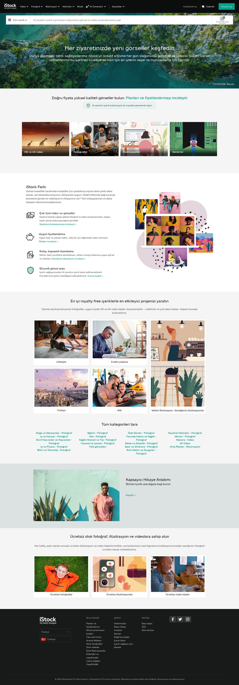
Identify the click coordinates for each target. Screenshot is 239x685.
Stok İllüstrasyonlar (96, 650)
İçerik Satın (119, 640)
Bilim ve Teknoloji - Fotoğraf (54, 449)
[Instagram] (187, 619)
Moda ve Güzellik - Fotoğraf (141, 443)
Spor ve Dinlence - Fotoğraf (141, 446)
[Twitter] (180, 619)
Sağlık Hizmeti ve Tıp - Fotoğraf (97, 439)
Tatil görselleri (97, 446)
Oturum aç (226, 6)
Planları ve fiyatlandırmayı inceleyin (156, 98)
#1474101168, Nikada (223, 84)
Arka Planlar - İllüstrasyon (185, 446)
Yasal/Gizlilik (92, 664)
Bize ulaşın (147, 623)
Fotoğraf (35, 6)
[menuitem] (23, 9)
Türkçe (55, 631)
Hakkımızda (120, 623)
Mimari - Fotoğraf (185, 436)
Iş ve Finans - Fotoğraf (54, 446)
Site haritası (148, 630)
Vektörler (67, 6)
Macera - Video (185, 439)
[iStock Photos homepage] (11, 6)
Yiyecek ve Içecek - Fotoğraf (98, 443)
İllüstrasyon (51, 6)
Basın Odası (120, 626)
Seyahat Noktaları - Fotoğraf (185, 432)
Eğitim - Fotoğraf (97, 432)
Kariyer (117, 633)
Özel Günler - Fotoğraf (141, 432)
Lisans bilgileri (93, 661)
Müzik (80, 6)
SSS (144, 626)
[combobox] (18, 19)
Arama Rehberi (94, 640)
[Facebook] (172, 619)
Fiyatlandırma (190, 6)
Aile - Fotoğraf (97, 436)
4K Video (185, 443)
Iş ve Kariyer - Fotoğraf (54, 436)
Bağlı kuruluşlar (122, 637)
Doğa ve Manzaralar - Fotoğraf (54, 432)
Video (23, 6)
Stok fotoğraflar (94, 644)
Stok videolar (93, 647)
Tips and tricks (93, 637)
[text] (121, 19)
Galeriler (210, 6)
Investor (118, 630)
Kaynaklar (117, 6)
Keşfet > (131, 495)
